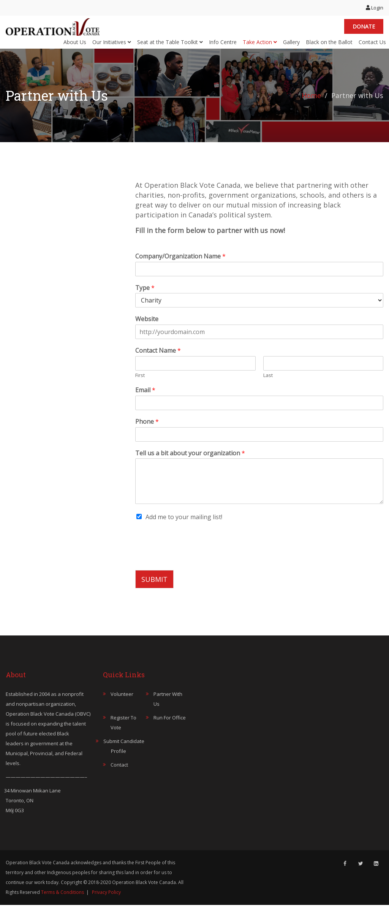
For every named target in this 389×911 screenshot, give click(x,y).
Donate (364, 29)
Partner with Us (167, 705)
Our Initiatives (111, 44)
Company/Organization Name (180, 262)
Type (145, 294)
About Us (74, 44)
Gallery (291, 44)
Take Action (260, 44)
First (140, 381)
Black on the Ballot (329, 44)
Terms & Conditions (62, 898)
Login (374, 7)
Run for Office (169, 723)
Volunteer (122, 700)
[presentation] (193, 563)
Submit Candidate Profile (123, 752)
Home (311, 101)
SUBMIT (154, 585)
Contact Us (372, 44)
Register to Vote (123, 728)
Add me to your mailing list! (183, 523)
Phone (147, 427)
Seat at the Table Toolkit (170, 44)
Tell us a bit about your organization (190, 459)
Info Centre (223, 44)
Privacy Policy (106, 898)
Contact (119, 770)
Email (145, 396)
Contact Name (158, 357)
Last (268, 381)
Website (146, 325)
